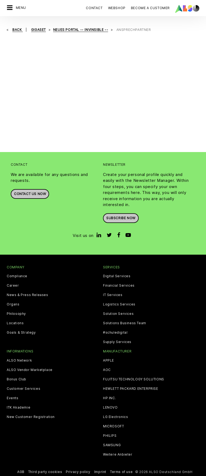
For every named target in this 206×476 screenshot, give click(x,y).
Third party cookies (45, 472)
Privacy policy (78, 472)
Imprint (100, 472)
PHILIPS (109, 436)
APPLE (108, 360)
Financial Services (119, 285)
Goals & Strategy (21, 332)
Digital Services (117, 276)
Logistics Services (119, 304)
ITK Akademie (18, 407)
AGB (20, 472)
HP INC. (109, 398)
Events (13, 398)
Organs (13, 304)
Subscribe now (120, 218)
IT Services (113, 295)
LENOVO (110, 407)
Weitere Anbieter (118, 454)
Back (17, 30)
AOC (107, 370)
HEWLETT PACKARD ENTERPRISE (130, 389)
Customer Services (23, 389)
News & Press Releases (27, 295)
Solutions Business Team (124, 323)
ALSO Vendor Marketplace (30, 370)
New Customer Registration (31, 417)
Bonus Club (16, 379)
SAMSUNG (112, 445)
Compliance (17, 276)
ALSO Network (19, 360)
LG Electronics (115, 417)
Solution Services (118, 314)
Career (13, 285)
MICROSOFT (113, 426)
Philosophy (16, 314)
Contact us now (30, 194)
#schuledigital (115, 332)
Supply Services (117, 342)
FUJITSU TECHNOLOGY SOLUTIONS (133, 379)
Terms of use (121, 472)
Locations (15, 323)
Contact (94, 8)
